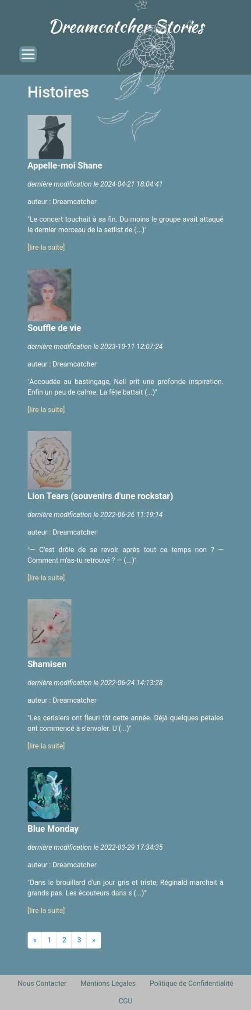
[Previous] (35, 940)
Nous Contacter (42, 983)
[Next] (93, 940)
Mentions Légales (108, 983)
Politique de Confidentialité (191, 983)
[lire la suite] (46, 247)
